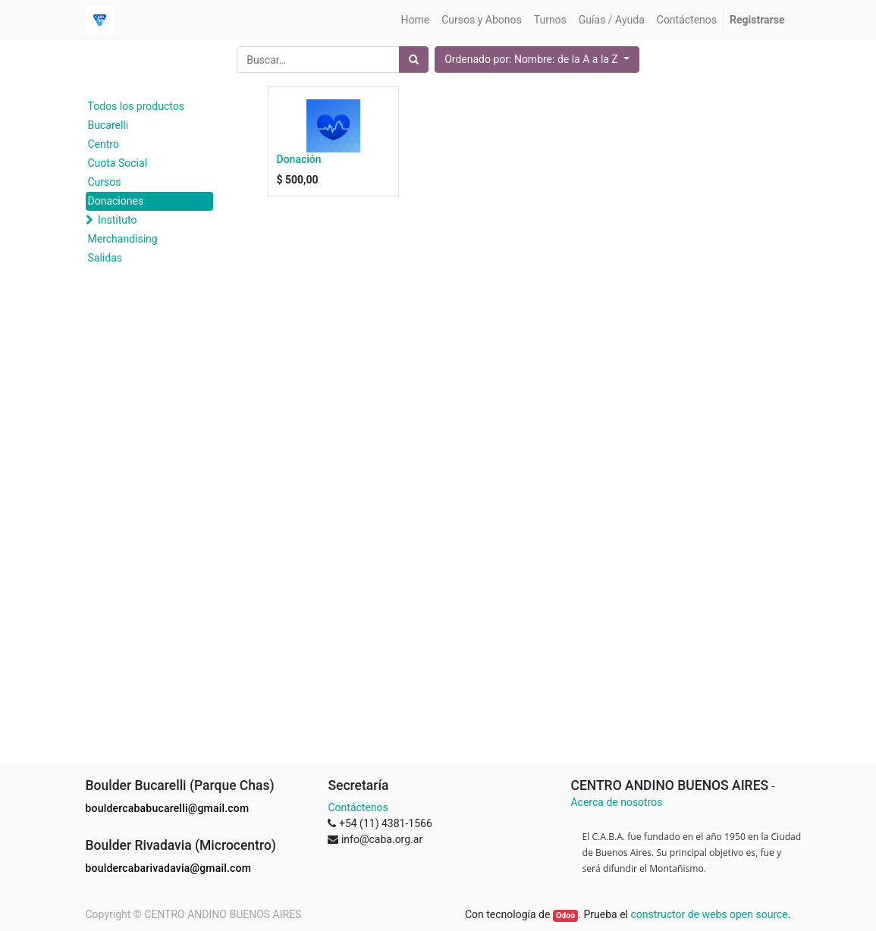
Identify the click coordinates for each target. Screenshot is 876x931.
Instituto (117, 220)
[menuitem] (415, 20)
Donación (299, 159)
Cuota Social (118, 163)
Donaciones (116, 201)
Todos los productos (136, 106)
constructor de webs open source (708, 914)
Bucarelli (108, 125)
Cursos (104, 182)
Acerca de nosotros (616, 802)
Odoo (565, 915)
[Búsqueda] (414, 59)
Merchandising (123, 239)
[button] (537, 59)
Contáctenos (358, 807)
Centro (103, 144)
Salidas (105, 258)
